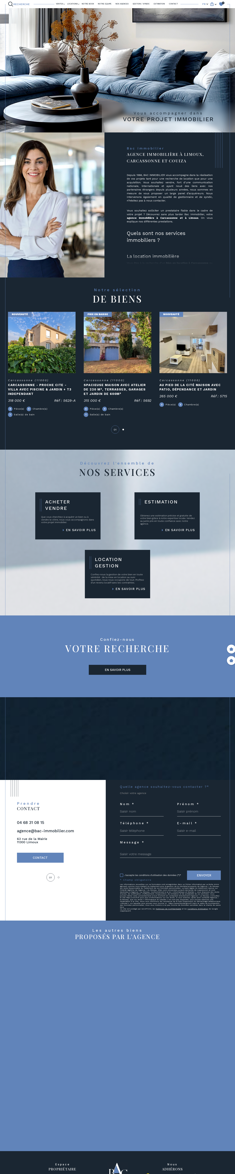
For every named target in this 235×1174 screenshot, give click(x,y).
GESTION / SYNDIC (141, 4)
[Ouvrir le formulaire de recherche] (19, 4)
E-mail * (187, 823)
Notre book (88, 4)
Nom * (127, 804)
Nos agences (122, 4)
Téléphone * (134, 823)
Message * (132, 842)
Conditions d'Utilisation (198, 909)
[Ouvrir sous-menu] (64, 4)
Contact (173, 4)
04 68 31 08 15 (30, 822)
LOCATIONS (72, 4)
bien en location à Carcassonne (187, 263)
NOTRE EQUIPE (104, 4)
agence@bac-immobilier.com (45, 831)
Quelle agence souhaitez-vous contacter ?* (164, 786)
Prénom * (188, 804)
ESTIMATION (159, 4)
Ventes (59, 4)
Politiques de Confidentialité (168, 909)
